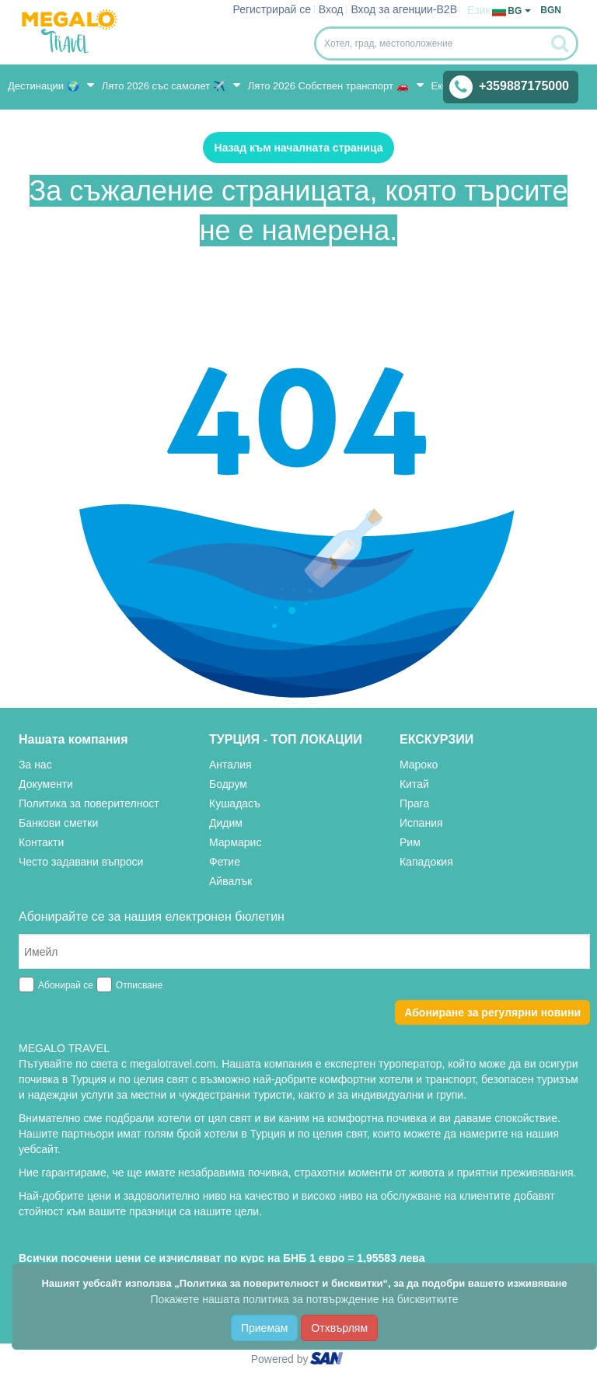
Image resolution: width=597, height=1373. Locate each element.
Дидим (226, 823)
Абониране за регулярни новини (492, 1012)
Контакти (41, 842)
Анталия (230, 764)
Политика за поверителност (89, 803)
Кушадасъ (234, 803)
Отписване (139, 985)
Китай (414, 784)
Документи (46, 784)
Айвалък (230, 881)
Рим (410, 842)
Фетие (224, 862)
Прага (414, 803)
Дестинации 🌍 (51, 85)
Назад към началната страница (299, 147)
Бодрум (228, 784)
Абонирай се (65, 985)
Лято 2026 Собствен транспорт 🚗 (336, 85)
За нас (35, 764)
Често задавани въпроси (81, 862)
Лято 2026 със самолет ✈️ (171, 85)
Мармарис (235, 842)
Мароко (419, 764)
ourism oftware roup (328, 1360)
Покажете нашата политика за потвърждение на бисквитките (305, 1299)
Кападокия (426, 862)
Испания (421, 823)
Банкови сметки (58, 823)
